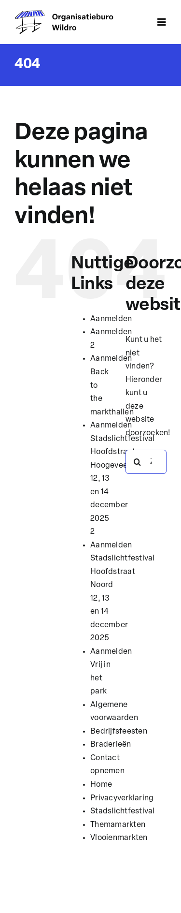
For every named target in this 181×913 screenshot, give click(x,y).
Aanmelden (111, 319)
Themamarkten (117, 825)
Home (101, 785)
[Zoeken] (137, 462)
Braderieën (110, 745)
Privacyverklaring (121, 798)
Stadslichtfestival (122, 811)
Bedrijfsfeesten (118, 732)
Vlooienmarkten (118, 838)
